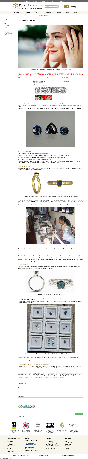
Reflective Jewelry (32, 373)
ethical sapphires (35, 381)
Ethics (67, 12)
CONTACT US (10, 452)
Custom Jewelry (49, 441)
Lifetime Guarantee (11, 445)
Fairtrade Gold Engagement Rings (53, 447)
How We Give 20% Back (70, 447)
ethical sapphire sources (45, 381)
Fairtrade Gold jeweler (31, 374)
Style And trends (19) (8, 28)
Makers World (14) (8, 27)
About (75, 12)
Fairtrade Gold (68, 443)
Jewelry (37, 12)
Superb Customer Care (12, 447)
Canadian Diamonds (50, 448)
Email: (19, 392)
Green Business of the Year (70, 374)
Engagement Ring (26, 367)
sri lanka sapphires (55, 381)
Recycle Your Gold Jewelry (31, 449)
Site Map (67, 448)
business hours (66, 367)
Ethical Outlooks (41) (8, 33)
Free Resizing (10, 444)
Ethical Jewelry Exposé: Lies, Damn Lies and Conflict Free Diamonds (67, 375)
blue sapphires (23, 168)
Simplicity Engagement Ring (42, 69)
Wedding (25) (7, 32)
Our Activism (68, 444)
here (41, 360)
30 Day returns (10, 443)
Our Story (67, 441)
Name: (19, 387)
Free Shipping (10, 441)
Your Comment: (21, 396)
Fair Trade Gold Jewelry (51, 444)
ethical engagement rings (25, 381)
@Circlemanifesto (42, 377)
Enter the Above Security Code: (23, 408)
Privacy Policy (10, 448)
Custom (72, 6)
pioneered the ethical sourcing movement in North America (67, 373)
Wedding (27, 12)
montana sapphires (63, 381)
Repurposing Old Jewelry (51, 443)
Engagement (16, 12)
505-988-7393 (72, 457)
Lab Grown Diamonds (51, 449)
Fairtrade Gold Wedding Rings (52, 445)
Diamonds (48, 12)
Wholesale (67, 445)
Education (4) (7, 34)
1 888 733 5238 (64, 457)
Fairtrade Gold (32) (8, 31)
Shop (66, 6)
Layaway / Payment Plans (31, 450)
